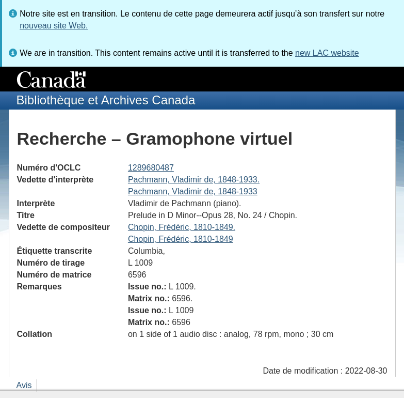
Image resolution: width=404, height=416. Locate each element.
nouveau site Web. (54, 25)
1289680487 (151, 167)
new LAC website (327, 53)
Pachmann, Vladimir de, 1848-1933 (192, 191)
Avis (24, 385)
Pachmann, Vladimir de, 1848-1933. (194, 179)
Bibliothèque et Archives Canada (106, 100)
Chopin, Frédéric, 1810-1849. (181, 227)
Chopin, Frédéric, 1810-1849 (180, 239)
